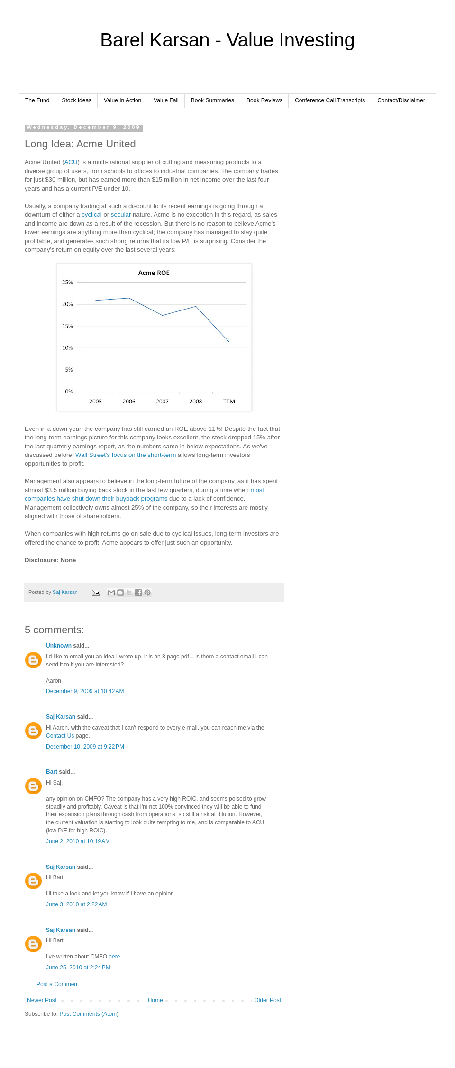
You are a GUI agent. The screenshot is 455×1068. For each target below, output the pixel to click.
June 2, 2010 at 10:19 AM (78, 841)
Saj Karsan (60, 716)
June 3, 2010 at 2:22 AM (76, 904)
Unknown (59, 645)
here (114, 956)
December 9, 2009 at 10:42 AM (85, 691)
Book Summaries (212, 100)
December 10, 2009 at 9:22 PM (85, 746)
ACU (71, 161)
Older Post (267, 1000)
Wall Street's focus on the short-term (125, 454)
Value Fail (166, 100)
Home (155, 1000)
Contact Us (60, 735)
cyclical (92, 214)
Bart (51, 771)
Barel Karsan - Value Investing (227, 39)
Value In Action (122, 100)
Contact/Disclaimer (401, 100)
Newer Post (41, 1000)
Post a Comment (57, 984)
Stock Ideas (76, 100)
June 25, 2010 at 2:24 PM (78, 967)
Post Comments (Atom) (88, 1014)
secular (121, 214)
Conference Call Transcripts (330, 100)
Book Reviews (264, 100)
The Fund (37, 100)
